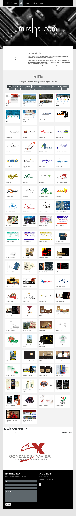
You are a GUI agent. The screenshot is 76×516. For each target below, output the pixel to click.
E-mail (70, 432)
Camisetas (40, 86)
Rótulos (59, 89)
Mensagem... (21, 496)
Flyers (18, 89)
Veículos (64, 89)
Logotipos (35, 89)
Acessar (7, 105)
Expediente (12, 89)
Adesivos (22, 86)
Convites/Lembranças (56, 86)
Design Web (15, 86)
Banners (34, 86)
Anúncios (28, 86)
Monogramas (43, 89)
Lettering (29, 89)
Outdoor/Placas (51, 89)
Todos (9, 86)
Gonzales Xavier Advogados (16, 429)
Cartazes (47, 86)
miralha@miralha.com (43, 476)
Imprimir (65, 432)
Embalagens (65, 86)
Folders (23, 89)
